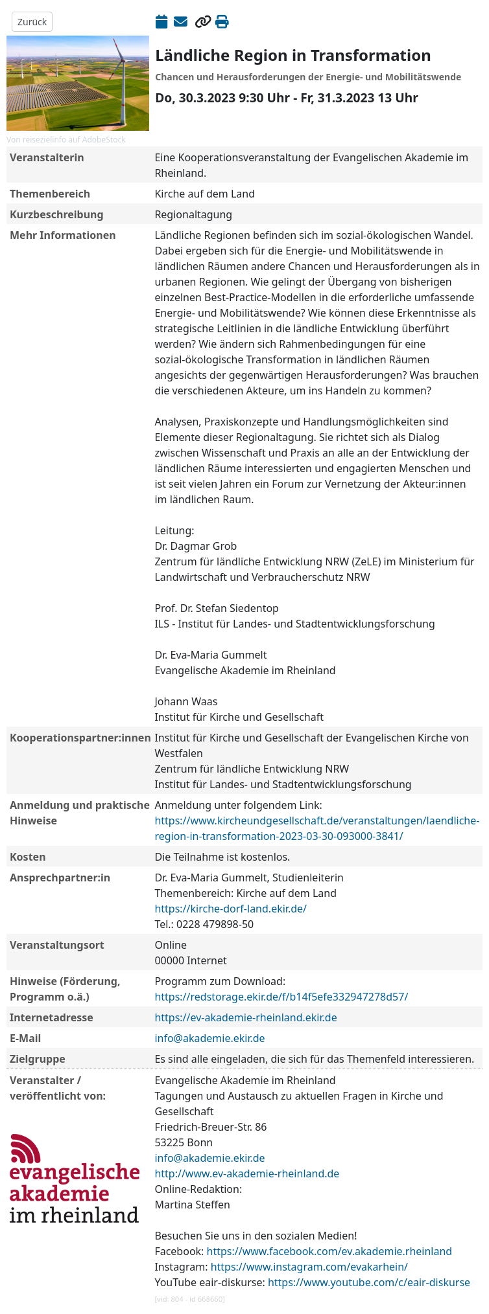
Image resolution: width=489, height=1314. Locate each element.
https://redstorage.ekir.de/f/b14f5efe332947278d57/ (281, 997)
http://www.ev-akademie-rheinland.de (246, 1173)
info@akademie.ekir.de (209, 1038)
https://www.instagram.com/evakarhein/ (309, 1267)
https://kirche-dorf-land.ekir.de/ (230, 908)
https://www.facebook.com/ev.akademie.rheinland (330, 1251)
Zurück (32, 22)
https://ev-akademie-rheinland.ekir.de (245, 1017)
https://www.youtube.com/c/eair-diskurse (369, 1282)
